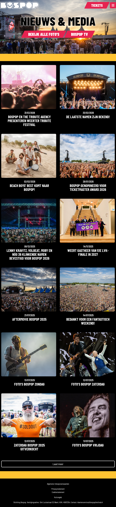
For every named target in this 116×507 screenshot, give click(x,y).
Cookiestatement (58, 492)
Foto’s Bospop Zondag (29, 384)
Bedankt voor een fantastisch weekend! (88, 321)
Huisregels (58, 497)
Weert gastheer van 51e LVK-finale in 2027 (88, 252)
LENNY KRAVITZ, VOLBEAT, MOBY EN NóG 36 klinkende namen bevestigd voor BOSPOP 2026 (29, 254)
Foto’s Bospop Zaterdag (88, 384)
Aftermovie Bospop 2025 (29, 319)
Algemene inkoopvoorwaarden (58, 483)
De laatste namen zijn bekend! (88, 116)
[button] (58, 464)
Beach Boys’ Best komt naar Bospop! (29, 187)
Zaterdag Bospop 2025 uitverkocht (29, 447)
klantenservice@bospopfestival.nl (90, 502)
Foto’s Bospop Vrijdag (88, 445)
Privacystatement (58, 488)
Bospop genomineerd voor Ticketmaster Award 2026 (88, 187)
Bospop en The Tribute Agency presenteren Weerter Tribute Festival (29, 120)
